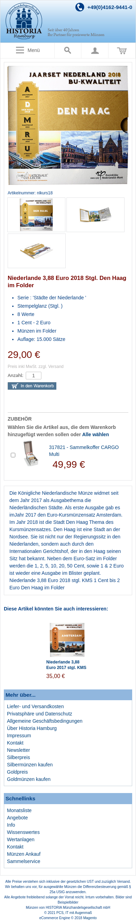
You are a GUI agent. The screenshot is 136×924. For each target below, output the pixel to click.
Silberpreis (18, 757)
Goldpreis (17, 772)
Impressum (19, 735)
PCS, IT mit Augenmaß (74, 913)
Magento (90, 918)
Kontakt (15, 743)
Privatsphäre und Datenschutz (39, 713)
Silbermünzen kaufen (30, 764)
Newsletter (18, 750)
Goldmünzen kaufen (28, 779)
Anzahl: (15, 375)
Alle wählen (95, 434)
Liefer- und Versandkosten (35, 706)
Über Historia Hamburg (32, 728)
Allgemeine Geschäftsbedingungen (44, 721)
